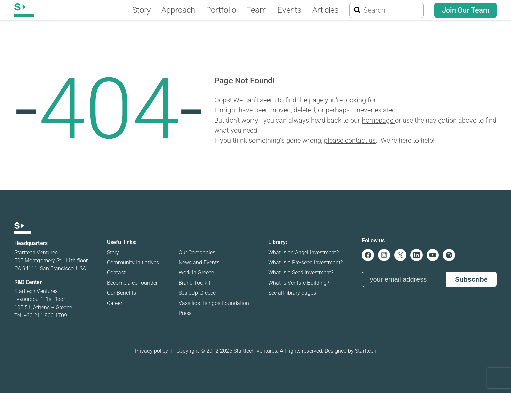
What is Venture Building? (298, 283)
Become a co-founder (132, 283)
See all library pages (292, 293)
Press (185, 313)
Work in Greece (196, 272)
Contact (116, 272)
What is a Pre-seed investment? (305, 262)
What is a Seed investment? (300, 272)
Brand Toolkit (194, 283)
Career (114, 303)
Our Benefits (121, 293)
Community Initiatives (133, 262)
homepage (378, 120)
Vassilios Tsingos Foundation (214, 303)
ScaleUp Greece (197, 293)
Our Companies (197, 252)
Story (113, 252)
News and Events (199, 262)
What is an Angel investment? (303, 252)
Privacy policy (151, 351)
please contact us (350, 140)
